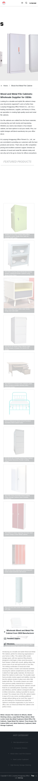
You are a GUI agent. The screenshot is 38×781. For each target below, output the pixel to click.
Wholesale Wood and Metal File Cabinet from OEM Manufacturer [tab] (19, 631)
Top (32, 776)
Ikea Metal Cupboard (17, 719)
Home (5, 86)
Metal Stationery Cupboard (23, 723)
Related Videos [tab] (12, 638)
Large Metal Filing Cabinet (21, 717)
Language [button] (32, 3)
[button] (22, 3)
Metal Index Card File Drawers (21, 754)
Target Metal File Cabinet (15, 721)
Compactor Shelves (20, 748)
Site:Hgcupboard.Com (20, 742)
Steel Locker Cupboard (20, 759)
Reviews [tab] (9, 644)
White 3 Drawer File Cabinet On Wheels (13, 715)
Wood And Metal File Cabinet (21, 86)
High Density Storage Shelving (20, 765)
